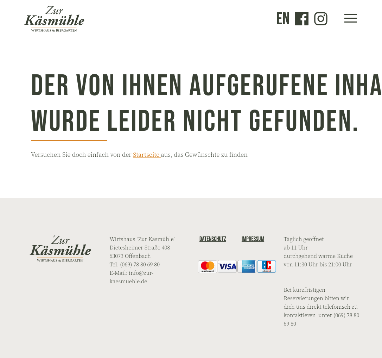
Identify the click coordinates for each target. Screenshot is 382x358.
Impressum (253, 239)
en (283, 18)
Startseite (147, 154)
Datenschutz (212, 239)
